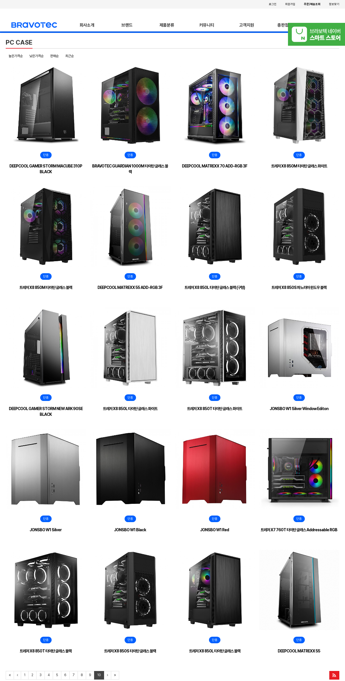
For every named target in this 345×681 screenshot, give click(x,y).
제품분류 (166, 25)
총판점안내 (286, 25)
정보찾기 (334, 4)
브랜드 (127, 25)
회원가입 (290, 4)
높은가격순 (16, 56)
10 (99, 675)
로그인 (273, 4)
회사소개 (87, 25)
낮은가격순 (36, 56)
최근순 (69, 56)
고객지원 (246, 25)
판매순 (54, 56)
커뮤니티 (206, 25)
